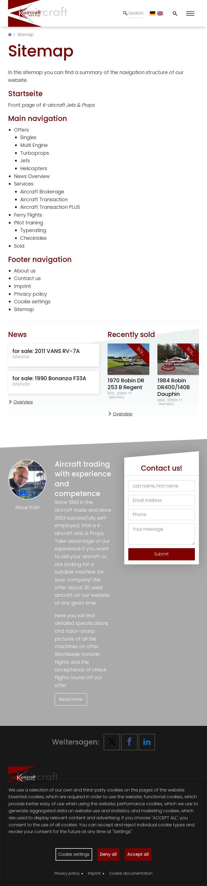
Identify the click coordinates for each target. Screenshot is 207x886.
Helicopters (33, 168)
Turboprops (34, 153)
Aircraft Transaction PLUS (50, 207)
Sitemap (24, 309)
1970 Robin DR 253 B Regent (126, 384)
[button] (112, 741)
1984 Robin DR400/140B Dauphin (173, 387)
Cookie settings (32, 301)
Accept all (139, 854)
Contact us (27, 278)
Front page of (51, 105)
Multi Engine (34, 145)
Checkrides (33, 238)
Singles (28, 137)
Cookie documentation (131, 873)
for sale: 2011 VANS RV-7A (46, 351)
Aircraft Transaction (44, 199)
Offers (21, 129)
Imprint (22, 286)
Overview (23, 402)
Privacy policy (30, 294)
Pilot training (28, 222)
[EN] (160, 13)
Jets (25, 160)
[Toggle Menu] (190, 13)
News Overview (32, 176)
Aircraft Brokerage (42, 191)
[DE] (152, 13)
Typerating (33, 230)
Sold (19, 245)
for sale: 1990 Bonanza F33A (49, 378)
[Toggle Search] (175, 13)
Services (23, 183)
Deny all (108, 854)
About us (25, 270)
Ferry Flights (28, 214)
